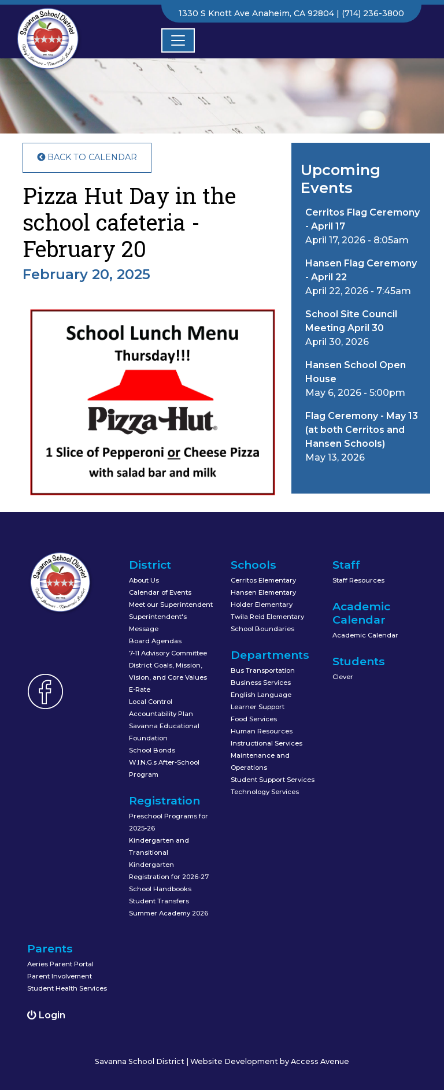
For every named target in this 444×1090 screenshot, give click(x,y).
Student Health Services (67, 988)
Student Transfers (159, 901)
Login (46, 1015)
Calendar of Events (160, 592)
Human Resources (262, 731)
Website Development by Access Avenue (269, 1061)
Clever (342, 677)
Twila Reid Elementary (267, 617)
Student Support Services (272, 780)
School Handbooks (160, 889)
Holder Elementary (262, 604)
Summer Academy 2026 (168, 913)
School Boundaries (262, 629)
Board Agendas (155, 641)
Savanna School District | (142, 1061)
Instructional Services (266, 743)
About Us (144, 580)
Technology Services (265, 792)
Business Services (261, 683)
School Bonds (152, 750)
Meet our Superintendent (171, 604)
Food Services (254, 719)
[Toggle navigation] (178, 40)
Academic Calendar (365, 635)
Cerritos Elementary (263, 580)
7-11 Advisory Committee (168, 653)
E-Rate (139, 689)
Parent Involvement (59, 976)
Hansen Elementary (263, 592)
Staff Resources (358, 580)
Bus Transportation (263, 670)
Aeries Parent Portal (60, 964)
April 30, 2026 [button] (351, 328)
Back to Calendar (87, 157)
